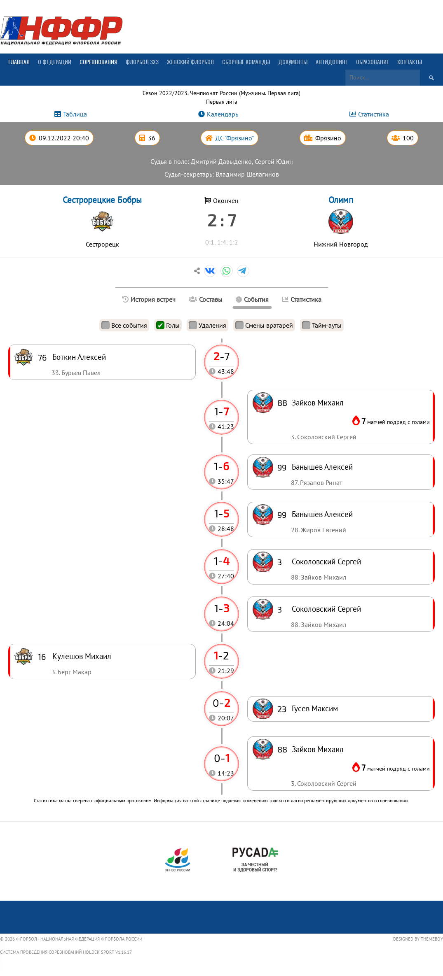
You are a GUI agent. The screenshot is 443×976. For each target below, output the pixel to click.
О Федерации (54, 61)
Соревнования (98, 61)
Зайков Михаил (318, 749)
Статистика (373, 114)
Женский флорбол (190, 61)
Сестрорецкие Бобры (102, 199)
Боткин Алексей (79, 357)
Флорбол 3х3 (142, 61)
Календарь (222, 114)
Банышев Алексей (322, 514)
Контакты (409, 61)
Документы (292, 61)
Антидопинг (332, 61)
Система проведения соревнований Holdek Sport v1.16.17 (66, 952)
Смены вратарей (264, 325)
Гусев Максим (315, 708)
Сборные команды (246, 61)
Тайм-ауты (322, 325)
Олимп (340, 199)
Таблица (75, 114)
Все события (124, 325)
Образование (372, 61)
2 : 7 (221, 220)
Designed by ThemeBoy (418, 939)
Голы (168, 325)
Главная (19, 61)
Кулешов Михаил (81, 656)
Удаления (207, 325)
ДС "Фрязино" (235, 138)
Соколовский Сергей (326, 608)
